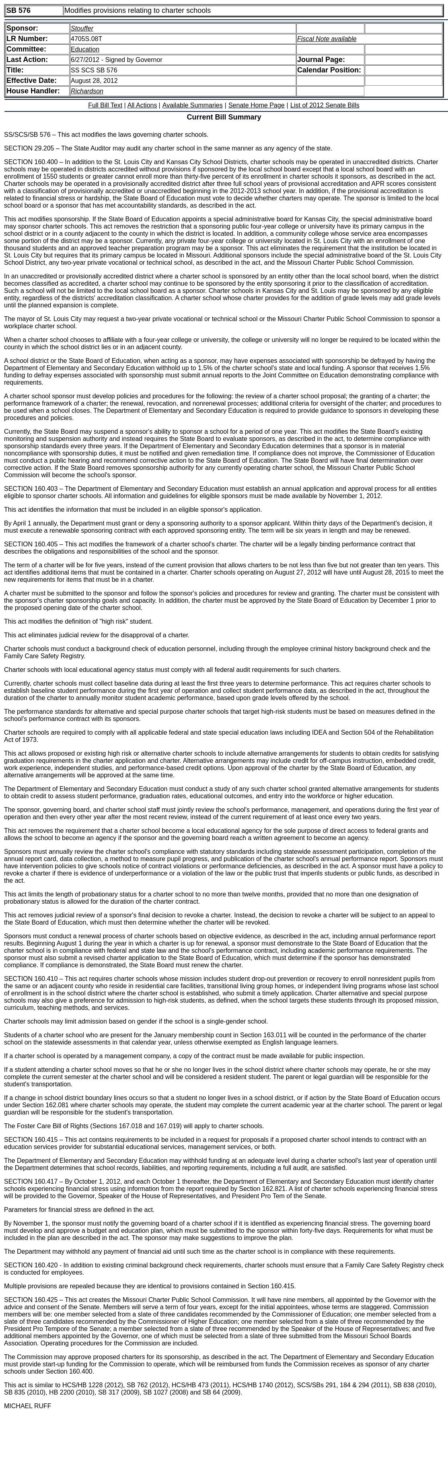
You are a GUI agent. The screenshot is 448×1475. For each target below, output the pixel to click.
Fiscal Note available (327, 38)
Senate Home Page (256, 105)
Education (85, 49)
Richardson (87, 91)
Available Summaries (192, 105)
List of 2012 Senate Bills (325, 105)
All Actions (142, 105)
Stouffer (82, 28)
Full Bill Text (105, 105)
